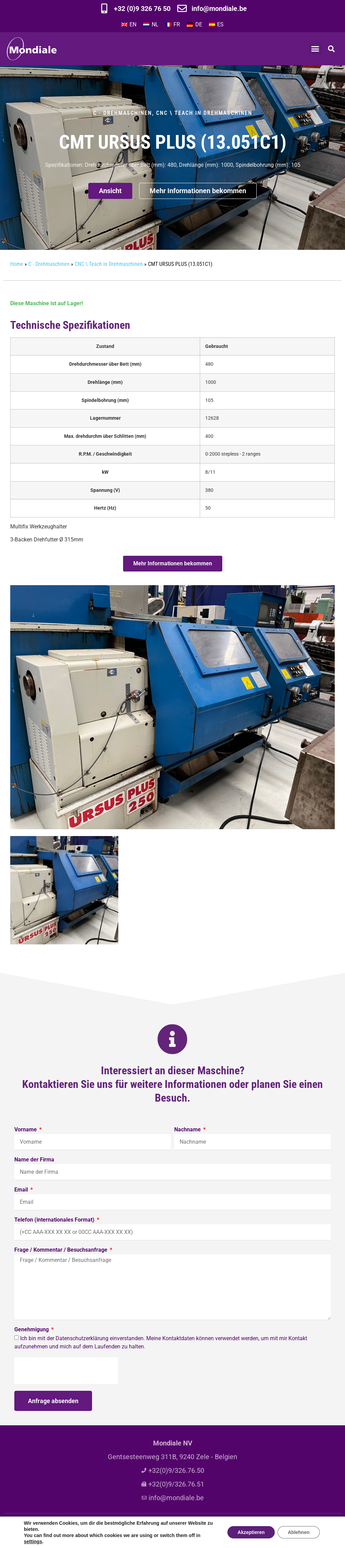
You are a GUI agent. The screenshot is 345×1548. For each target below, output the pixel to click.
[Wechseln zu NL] (151, 24)
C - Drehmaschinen (122, 113)
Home (16, 264)
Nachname (188, 1130)
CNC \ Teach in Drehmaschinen (204, 113)
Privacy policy (223, 1529)
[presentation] (66, 1370)
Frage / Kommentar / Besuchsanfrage (61, 1250)
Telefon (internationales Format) (55, 1220)
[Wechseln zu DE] (194, 24)
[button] (315, 48)
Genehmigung (32, 1330)
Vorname (26, 1130)
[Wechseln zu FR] (172, 24)
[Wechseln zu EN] (129, 24)
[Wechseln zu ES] (216, 24)
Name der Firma (34, 1160)
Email (21, 1190)
